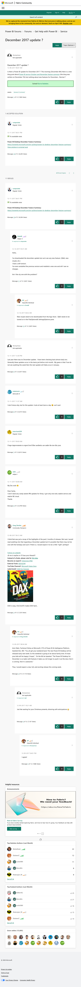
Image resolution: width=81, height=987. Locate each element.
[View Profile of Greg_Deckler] (17, 525)
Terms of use (5, 973)
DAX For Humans (23, 569)
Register (49, 12)
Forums (28, 31)
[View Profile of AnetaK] (19, 236)
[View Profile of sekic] (14, 472)
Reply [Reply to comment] (69, 159)
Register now (67, 23)
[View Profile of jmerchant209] (17, 431)
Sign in (57, 12)
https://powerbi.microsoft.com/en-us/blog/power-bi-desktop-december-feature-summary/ (39, 144)
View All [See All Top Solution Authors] (10, 879)
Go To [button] (71, 12)
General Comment (19, 92)
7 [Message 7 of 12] (13, 452)
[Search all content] (53, 17)
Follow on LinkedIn (14, 553)
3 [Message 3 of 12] (18, 674)
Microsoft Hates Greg (29, 566)
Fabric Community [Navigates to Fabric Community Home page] (24, 3)
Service (63, 31)
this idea (35, 558)
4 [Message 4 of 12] (23, 721)
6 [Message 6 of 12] (13, 506)
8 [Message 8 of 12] (13, 412)
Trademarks (4, 976)
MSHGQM (21, 563)
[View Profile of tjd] (23, 300)
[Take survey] (14, 829)
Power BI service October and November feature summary (39, 74)
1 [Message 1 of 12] (13, 97)
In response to (19, 241)
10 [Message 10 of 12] (14, 154)
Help (63, 12)
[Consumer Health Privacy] (27, 980)
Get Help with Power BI (46, 31)
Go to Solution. (43, 84)
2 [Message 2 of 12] (13, 612)
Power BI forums (13, 31)
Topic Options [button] (68, 45)
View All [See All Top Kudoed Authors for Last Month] (10, 923)
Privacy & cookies (6, 969)
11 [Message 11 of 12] (19, 281)
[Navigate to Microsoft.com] (7, 3)
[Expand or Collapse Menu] (3, 8)
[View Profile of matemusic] (16, 391)
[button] (57, 45)
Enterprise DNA (27, 561)
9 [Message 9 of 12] (13, 372)
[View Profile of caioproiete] (16, 122)
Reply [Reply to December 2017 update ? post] (69, 102)
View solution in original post (17, 147)
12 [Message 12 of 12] (23, 326)
